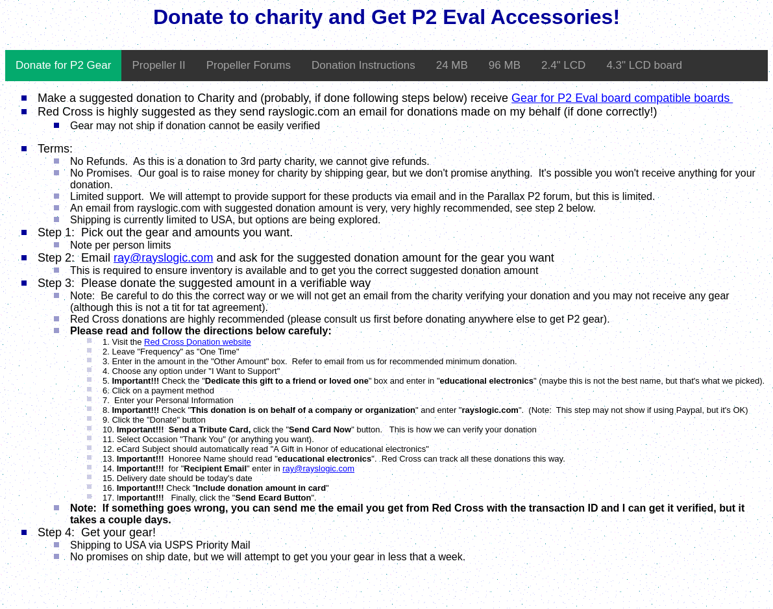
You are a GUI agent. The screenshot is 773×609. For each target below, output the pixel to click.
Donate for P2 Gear (63, 65)
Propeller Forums (248, 65)
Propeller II (158, 65)
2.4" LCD (563, 65)
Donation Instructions (363, 65)
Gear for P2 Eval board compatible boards (622, 98)
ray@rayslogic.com (163, 257)
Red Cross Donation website (197, 342)
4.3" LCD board (644, 65)
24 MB (452, 65)
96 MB (505, 65)
